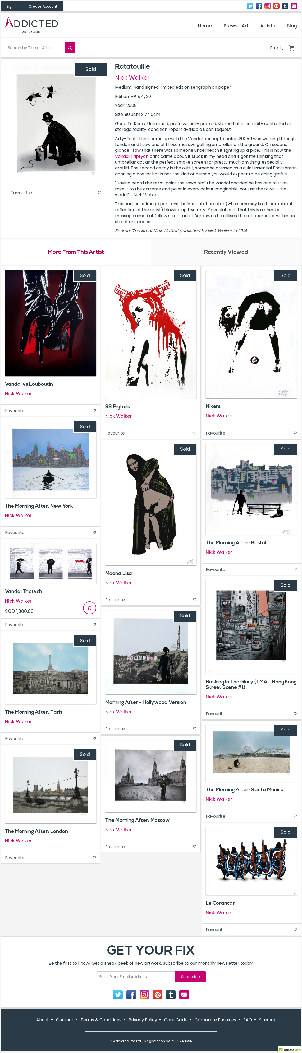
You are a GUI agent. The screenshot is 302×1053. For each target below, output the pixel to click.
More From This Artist (76, 252)
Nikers (213, 407)
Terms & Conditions (101, 1020)
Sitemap (268, 1020)
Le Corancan (221, 903)
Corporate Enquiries (215, 1020)
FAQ (247, 1020)
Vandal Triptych (131, 156)
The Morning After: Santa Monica (245, 790)
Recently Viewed (226, 252)
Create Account (43, 6)
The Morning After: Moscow (137, 821)
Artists (267, 26)
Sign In (12, 6)
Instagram (267, 6)
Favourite (56, 193)
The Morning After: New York (39, 506)
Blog (292, 26)
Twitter (250, 6)
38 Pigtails (117, 407)
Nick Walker (132, 77)
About (42, 1020)
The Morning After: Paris (33, 712)
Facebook (259, 6)
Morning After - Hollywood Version (145, 703)
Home (205, 26)
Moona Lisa (118, 574)
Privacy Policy (143, 1020)
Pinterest (276, 6)
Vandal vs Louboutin (29, 385)
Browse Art (236, 26)
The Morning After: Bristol (236, 543)
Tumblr (285, 6)
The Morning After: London (36, 831)
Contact (294, 6)
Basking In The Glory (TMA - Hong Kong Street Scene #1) (251, 685)
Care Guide (175, 1020)
